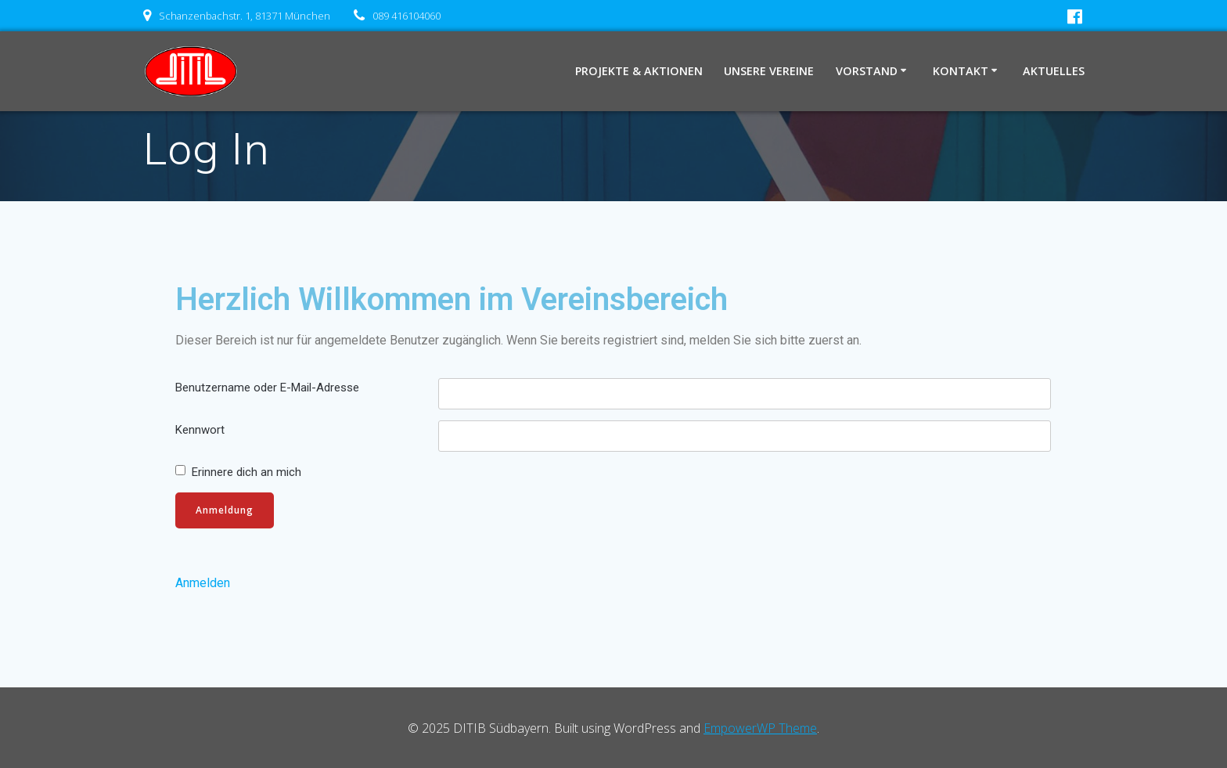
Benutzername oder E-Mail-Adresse (267, 387)
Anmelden (202, 582)
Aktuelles (1054, 70)
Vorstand (867, 70)
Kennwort (200, 430)
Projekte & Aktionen (639, 70)
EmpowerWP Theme (760, 728)
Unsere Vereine (769, 70)
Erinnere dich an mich (246, 472)
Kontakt (960, 70)
